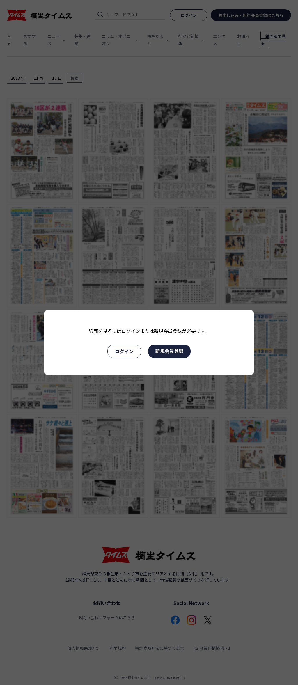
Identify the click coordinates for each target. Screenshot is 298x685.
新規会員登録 (169, 350)
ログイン (124, 351)
